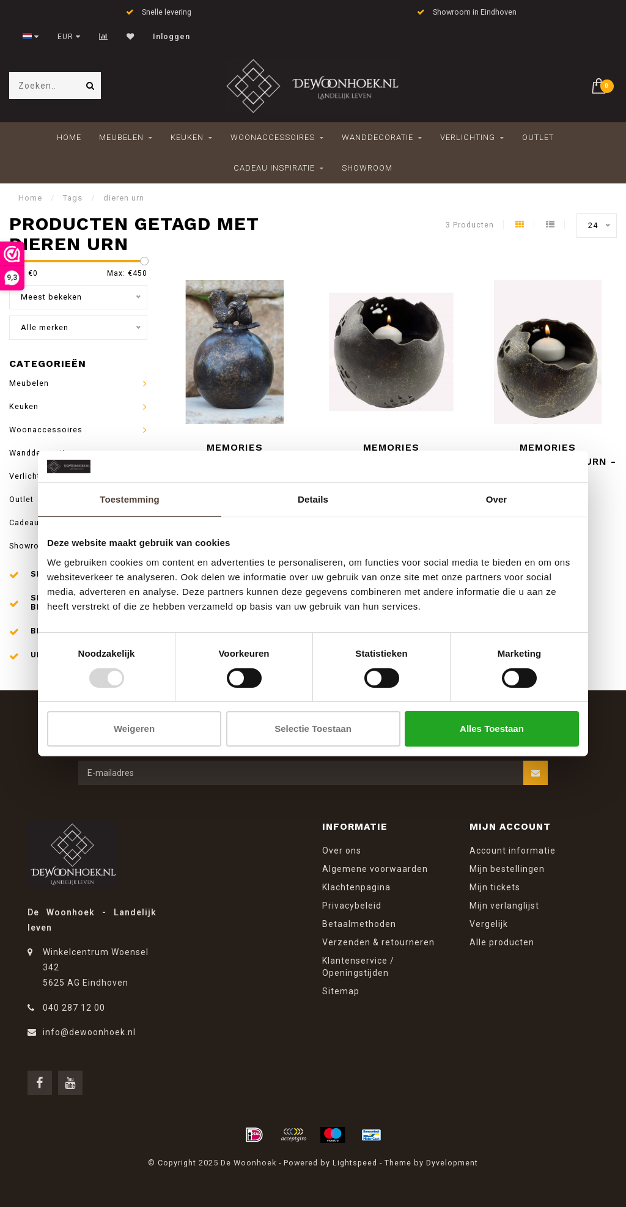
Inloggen (171, 36)
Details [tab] (313, 499)
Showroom (367, 167)
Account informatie (513, 850)
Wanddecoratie (377, 137)
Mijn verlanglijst (504, 905)
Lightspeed (355, 1162)
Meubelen (121, 137)
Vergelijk (489, 924)
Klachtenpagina (356, 887)
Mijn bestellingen (507, 869)
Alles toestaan (492, 728)
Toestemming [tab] (130, 499)
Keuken (187, 137)
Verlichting (467, 137)
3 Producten (470, 224)
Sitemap (340, 991)
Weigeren (134, 728)
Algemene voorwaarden (375, 869)
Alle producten (502, 942)
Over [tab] (496, 499)
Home (69, 137)
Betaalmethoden (359, 924)
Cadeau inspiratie (274, 167)
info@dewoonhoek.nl (89, 1032)
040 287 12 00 (74, 1008)
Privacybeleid (351, 905)
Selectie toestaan (313, 728)
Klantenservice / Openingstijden (358, 967)
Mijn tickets (495, 887)
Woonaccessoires (272, 137)
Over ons (341, 850)
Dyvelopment (452, 1162)
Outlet (538, 137)
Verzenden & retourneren (378, 942)
